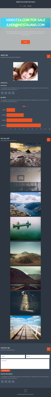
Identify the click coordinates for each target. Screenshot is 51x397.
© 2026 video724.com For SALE (25, 394)
